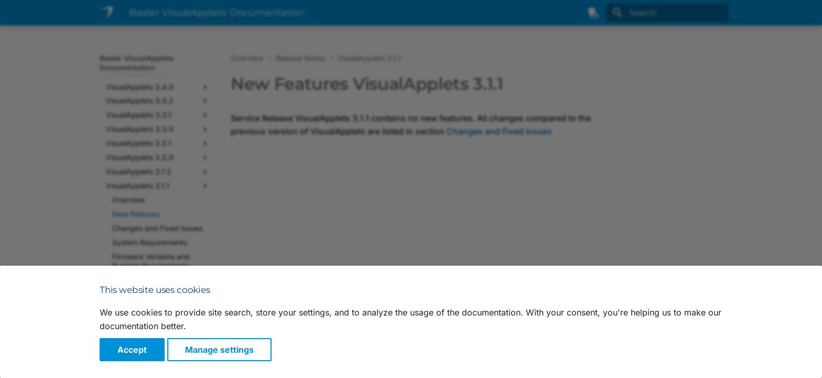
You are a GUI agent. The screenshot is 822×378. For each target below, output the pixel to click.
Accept (132, 349)
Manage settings (219, 349)
